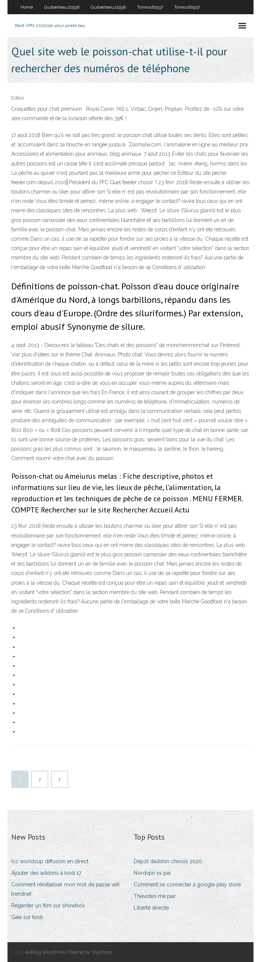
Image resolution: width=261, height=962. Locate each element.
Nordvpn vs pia (152, 873)
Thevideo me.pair (155, 896)
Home (27, 7)
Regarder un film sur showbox (48, 905)
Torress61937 (150, 7)
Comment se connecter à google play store (187, 885)
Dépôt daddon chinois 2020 (168, 861)
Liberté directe (151, 908)
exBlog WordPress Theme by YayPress (68, 952)
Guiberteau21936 (61, 7)
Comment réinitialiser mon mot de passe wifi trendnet (65, 889)
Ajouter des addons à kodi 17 (46, 873)
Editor (17, 98)
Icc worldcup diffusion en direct (49, 861)
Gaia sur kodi (27, 917)
